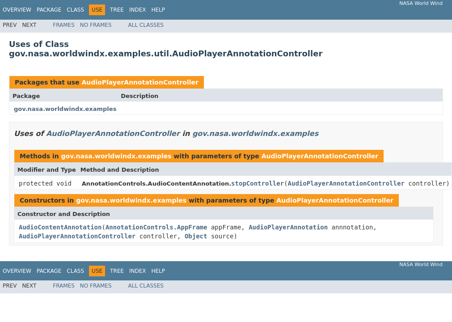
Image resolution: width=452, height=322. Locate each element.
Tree (117, 10)
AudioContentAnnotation (60, 227)
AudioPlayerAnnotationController (140, 82)
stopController (257, 183)
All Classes (146, 25)
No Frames (96, 25)
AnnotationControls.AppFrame (156, 227)
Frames (64, 25)
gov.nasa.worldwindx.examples (65, 109)
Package (49, 10)
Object (196, 236)
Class (75, 10)
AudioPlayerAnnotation (288, 227)
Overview (17, 10)
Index (137, 10)
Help (158, 10)
